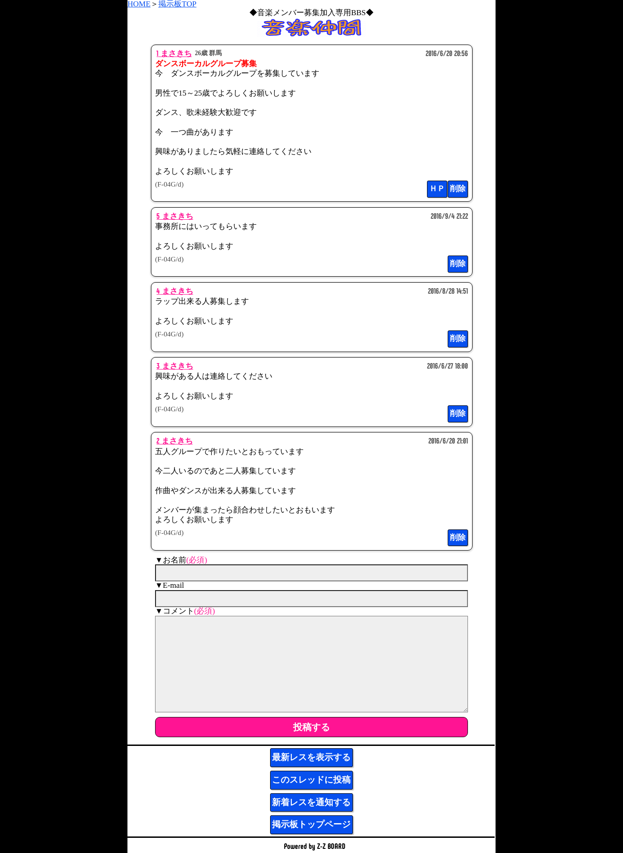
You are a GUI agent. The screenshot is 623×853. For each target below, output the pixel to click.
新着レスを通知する (311, 802)
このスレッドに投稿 (311, 780)
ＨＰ (437, 188)
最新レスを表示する (311, 757)
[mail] (311, 598)
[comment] (311, 664)
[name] (311, 572)
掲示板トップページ (311, 824)
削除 (458, 188)
